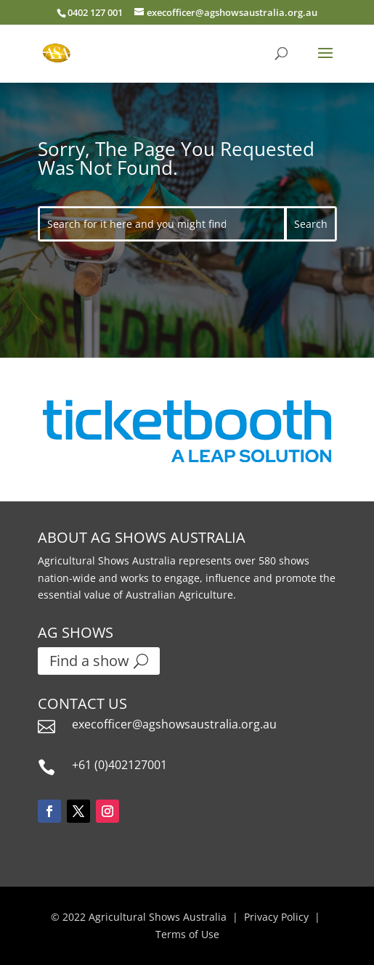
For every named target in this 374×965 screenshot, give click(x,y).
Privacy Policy (276, 917)
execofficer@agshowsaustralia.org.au (174, 724)
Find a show (89, 660)
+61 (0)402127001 (119, 765)
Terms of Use (187, 934)
